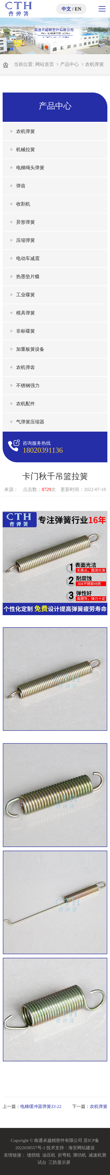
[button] (46, 47)
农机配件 (25, 403)
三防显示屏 (59, 1162)
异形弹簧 (25, 222)
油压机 (48, 1155)
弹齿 (21, 185)
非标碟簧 (25, 331)
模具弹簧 (25, 312)
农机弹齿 (25, 367)
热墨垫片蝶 (28, 276)
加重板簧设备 (30, 349)
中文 (66, 8)
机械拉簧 (25, 149)
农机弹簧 (94, 64)
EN (78, 8)
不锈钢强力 (28, 385)
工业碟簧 (25, 294)
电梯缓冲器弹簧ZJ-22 (40, 1106)
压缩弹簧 (25, 240)
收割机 (23, 203)
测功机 (79, 1155)
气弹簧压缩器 (30, 421)
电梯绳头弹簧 (30, 167)
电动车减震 (28, 258)
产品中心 (69, 64)
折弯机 (64, 1155)
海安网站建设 (81, 1147)
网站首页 (44, 64)
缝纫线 (33, 1155)
